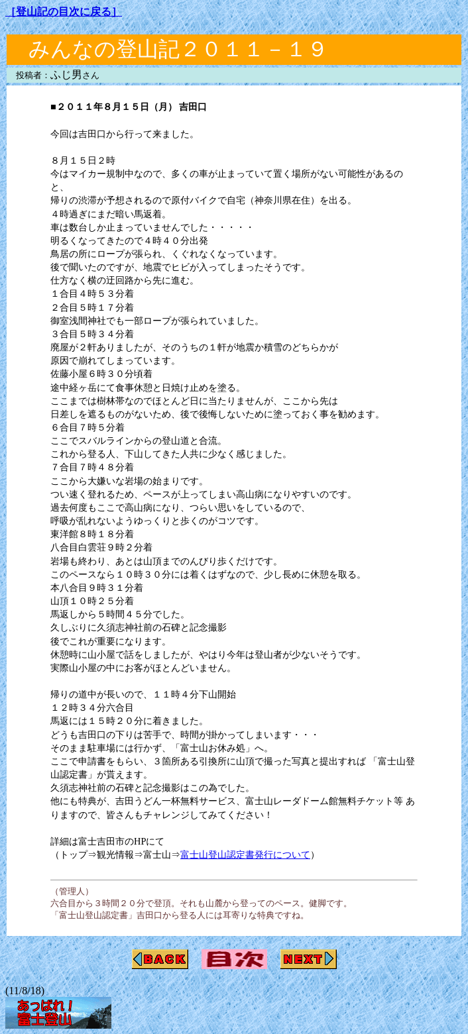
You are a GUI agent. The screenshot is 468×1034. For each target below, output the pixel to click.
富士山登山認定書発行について (245, 854)
